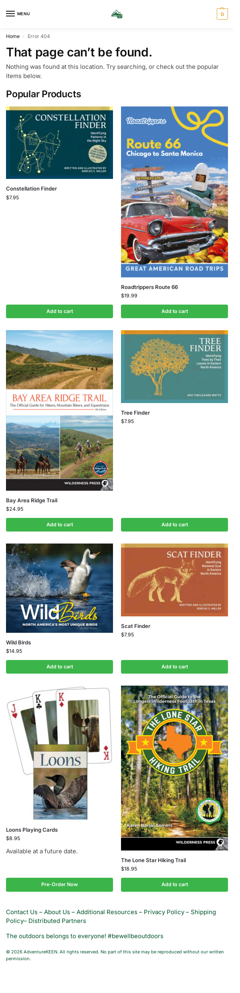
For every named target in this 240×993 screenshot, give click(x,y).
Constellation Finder (31, 188)
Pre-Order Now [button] (59, 884)
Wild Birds (18, 642)
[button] (221, 14)
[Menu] (18, 14)
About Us (57, 912)
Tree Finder (135, 412)
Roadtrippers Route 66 (149, 287)
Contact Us (22, 912)
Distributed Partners (57, 921)
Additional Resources (107, 912)
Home (13, 36)
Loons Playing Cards (32, 829)
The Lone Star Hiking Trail (153, 860)
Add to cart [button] (59, 311)
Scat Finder (135, 626)
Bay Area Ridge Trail (31, 500)
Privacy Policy (164, 912)
